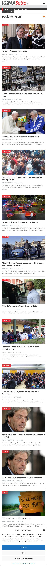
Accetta (23, 547)
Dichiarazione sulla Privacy (27, 563)
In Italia (5, 25)
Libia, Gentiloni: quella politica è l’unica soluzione (22, 478)
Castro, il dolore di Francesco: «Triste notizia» (21, 137)
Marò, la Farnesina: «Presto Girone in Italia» (20, 306)
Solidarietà (6, 365)
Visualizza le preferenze (23, 559)
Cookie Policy (15, 563)
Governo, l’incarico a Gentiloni (14, 51)
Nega (23, 553)
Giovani (5, 492)
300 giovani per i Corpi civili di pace (16, 518)
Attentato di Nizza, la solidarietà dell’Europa (20, 222)
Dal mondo (6, 67)
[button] (44, 530)
